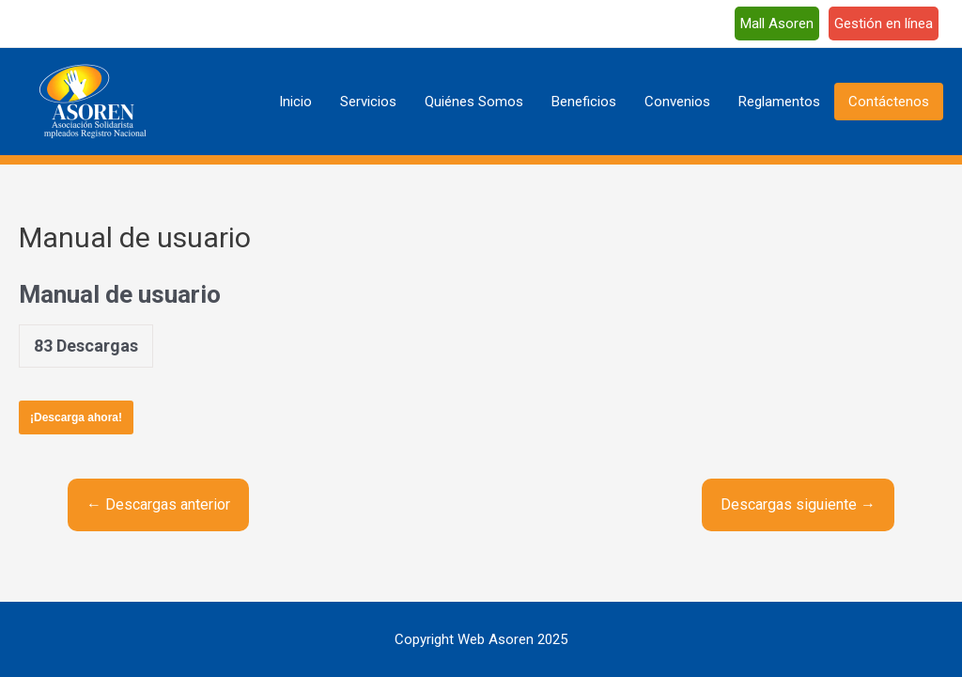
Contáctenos (888, 101)
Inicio (295, 101)
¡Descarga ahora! (76, 417)
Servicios (368, 101)
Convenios (677, 101)
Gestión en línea (883, 23)
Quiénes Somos (474, 101)
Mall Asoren (777, 23)
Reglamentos (779, 101)
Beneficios (583, 101)
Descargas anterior (158, 504)
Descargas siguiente (798, 504)
